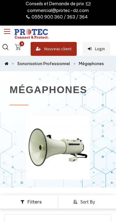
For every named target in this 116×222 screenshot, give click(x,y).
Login (96, 49)
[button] (84, 201)
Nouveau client (53, 49)
